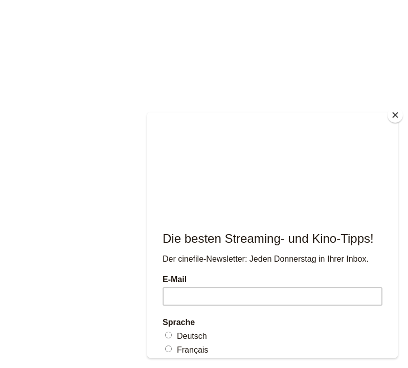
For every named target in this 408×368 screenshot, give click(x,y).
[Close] (395, 115)
